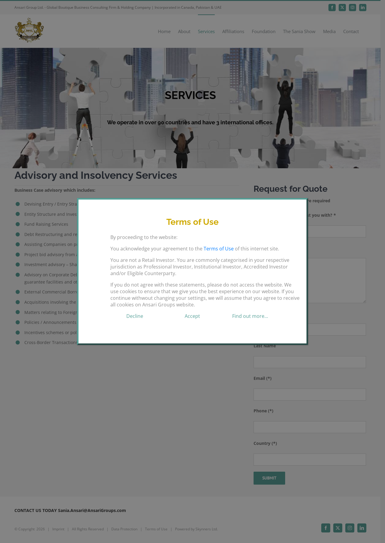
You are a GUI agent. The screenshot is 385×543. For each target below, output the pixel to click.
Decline (134, 316)
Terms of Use (219, 248)
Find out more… (250, 316)
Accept (192, 316)
